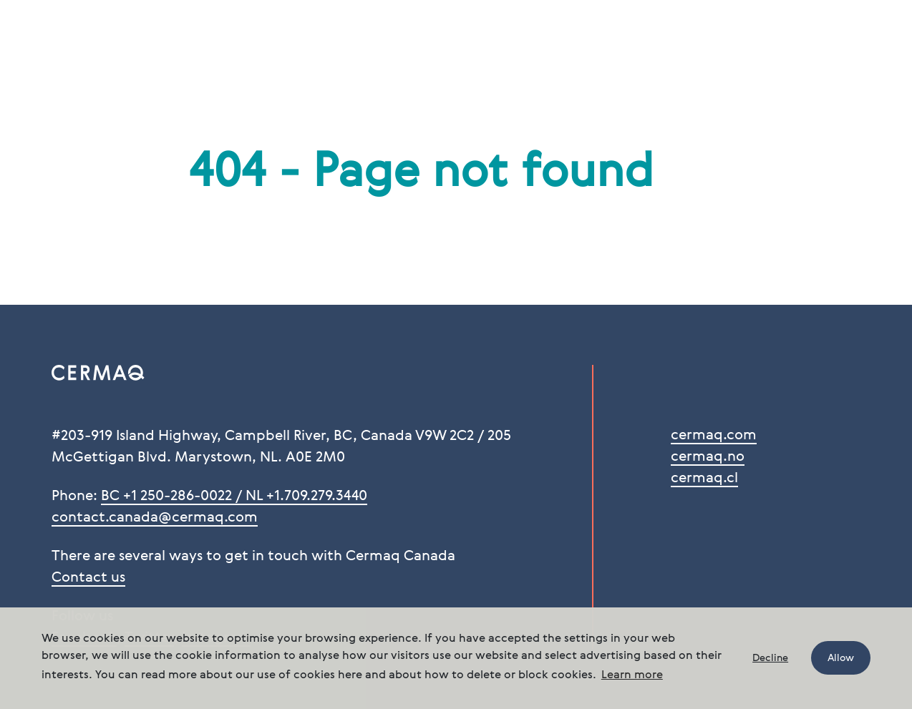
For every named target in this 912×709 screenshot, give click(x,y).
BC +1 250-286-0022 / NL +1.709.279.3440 (234, 496)
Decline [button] (770, 658)
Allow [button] (841, 658)
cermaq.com (714, 436)
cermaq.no (707, 457)
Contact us (88, 578)
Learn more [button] (632, 675)
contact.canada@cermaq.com (155, 518)
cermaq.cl (704, 478)
